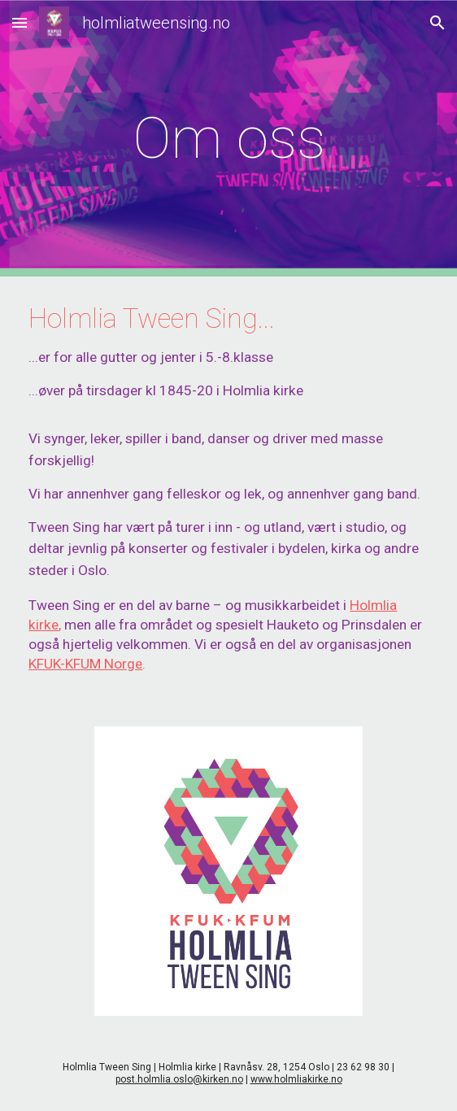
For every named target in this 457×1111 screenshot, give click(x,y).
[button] (19, 22)
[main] (228, 138)
